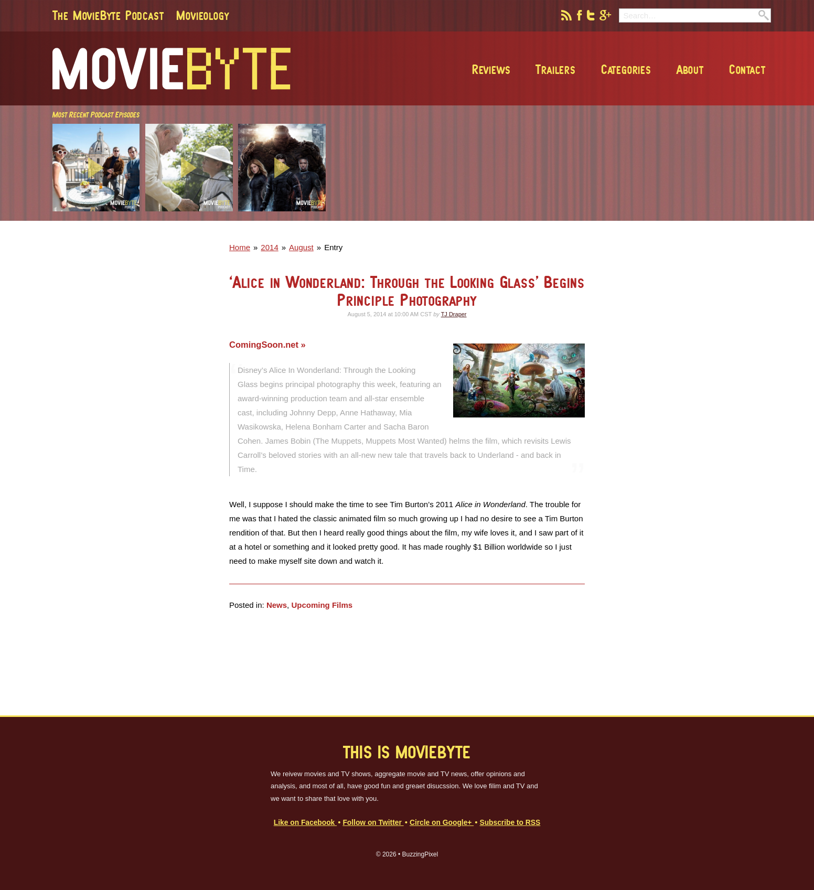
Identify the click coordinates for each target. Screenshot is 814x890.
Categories (626, 69)
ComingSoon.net (265, 344)
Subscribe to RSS (509, 823)
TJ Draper (454, 314)
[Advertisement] (619, 217)
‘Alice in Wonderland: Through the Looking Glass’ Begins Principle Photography (407, 290)
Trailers (555, 69)
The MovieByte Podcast (108, 15)
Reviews (491, 69)
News (276, 605)
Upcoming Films (321, 605)
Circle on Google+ (442, 823)
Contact (747, 69)
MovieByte (171, 69)
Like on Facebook (305, 823)
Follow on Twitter (372, 823)
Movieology (202, 15)
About (690, 69)
